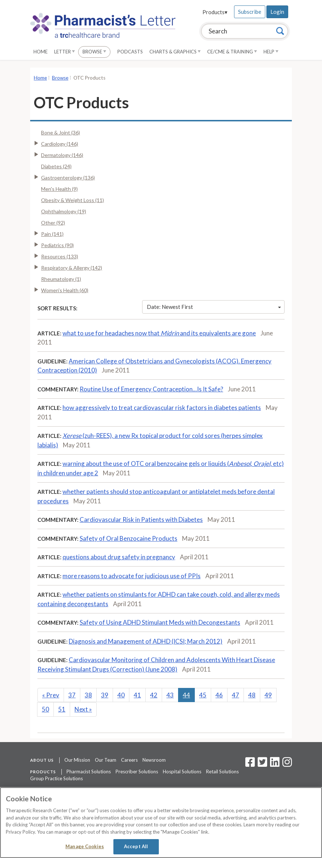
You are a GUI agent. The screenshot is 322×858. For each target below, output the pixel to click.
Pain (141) (52, 234)
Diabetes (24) (56, 166)
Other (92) (53, 222)
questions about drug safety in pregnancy (119, 557)
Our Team (105, 760)
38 (88, 695)
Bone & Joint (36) (60, 132)
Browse (94, 52)
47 (235, 695)
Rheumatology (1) (61, 279)
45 (202, 695)
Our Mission (77, 760)
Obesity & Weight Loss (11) (72, 200)
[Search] (280, 31)
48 (251, 695)
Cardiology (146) (59, 144)
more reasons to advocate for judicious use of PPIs (132, 576)
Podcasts (130, 52)
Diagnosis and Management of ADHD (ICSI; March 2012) (145, 641)
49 (268, 695)
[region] (161, 822)
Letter (64, 52)
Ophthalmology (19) (63, 211)
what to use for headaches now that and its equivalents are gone (159, 333)
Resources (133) (59, 256)
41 (137, 695)
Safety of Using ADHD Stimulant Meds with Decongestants (160, 622)
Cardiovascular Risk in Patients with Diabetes (141, 519)
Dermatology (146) (62, 155)
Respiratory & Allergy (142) (71, 268)
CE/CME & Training (232, 52)
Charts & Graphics (175, 52)
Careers (129, 760)
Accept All (136, 846)
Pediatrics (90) (57, 245)
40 (121, 695)
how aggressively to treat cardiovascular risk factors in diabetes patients (162, 407)
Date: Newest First (214, 306)
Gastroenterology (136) (68, 177)
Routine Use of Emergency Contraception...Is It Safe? (151, 389)
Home (40, 52)
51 (61, 709)
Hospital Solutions (182, 771)
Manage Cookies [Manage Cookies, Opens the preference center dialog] (84, 846)
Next (83, 709)
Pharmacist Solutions (89, 771)
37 (72, 695)
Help (270, 52)
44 (186, 695)
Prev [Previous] (50, 695)
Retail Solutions (222, 771)
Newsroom (154, 760)
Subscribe (249, 11)
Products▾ (215, 12)
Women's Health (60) (64, 290)
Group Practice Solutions (56, 778)
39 (104, 695)
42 (153, 695)
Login (277, 11)
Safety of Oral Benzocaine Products (128, 538)
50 (45, 709)
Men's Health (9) (59, 189)
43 (170, 695)
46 (219, 695)
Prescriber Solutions (137, 771)
